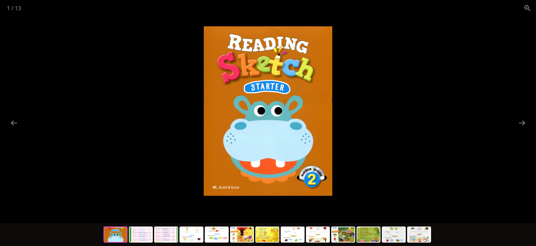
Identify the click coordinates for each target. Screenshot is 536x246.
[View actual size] (527, 8)
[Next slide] (522, 122)
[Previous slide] (14, 122)
